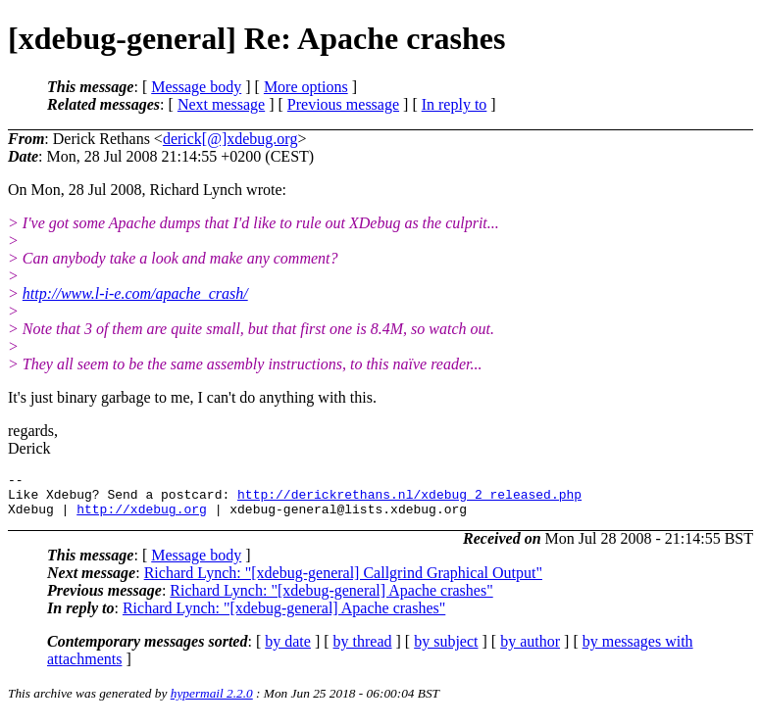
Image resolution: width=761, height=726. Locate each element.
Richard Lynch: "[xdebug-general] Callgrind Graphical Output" (343, 581)
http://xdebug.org (141, 517)
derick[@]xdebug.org (230, 138)
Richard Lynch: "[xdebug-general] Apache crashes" (331, 599)
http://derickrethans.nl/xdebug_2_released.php (409, 499)
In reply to (454, 104)
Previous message (343, 104)
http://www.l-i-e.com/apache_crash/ (135, 293)
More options (306, 86)
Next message (221, 104)
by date (288, 650)
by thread (362, 650)
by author (530, 650)
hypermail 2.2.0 (212, 702)
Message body (196, 86)
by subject (446, 650)
